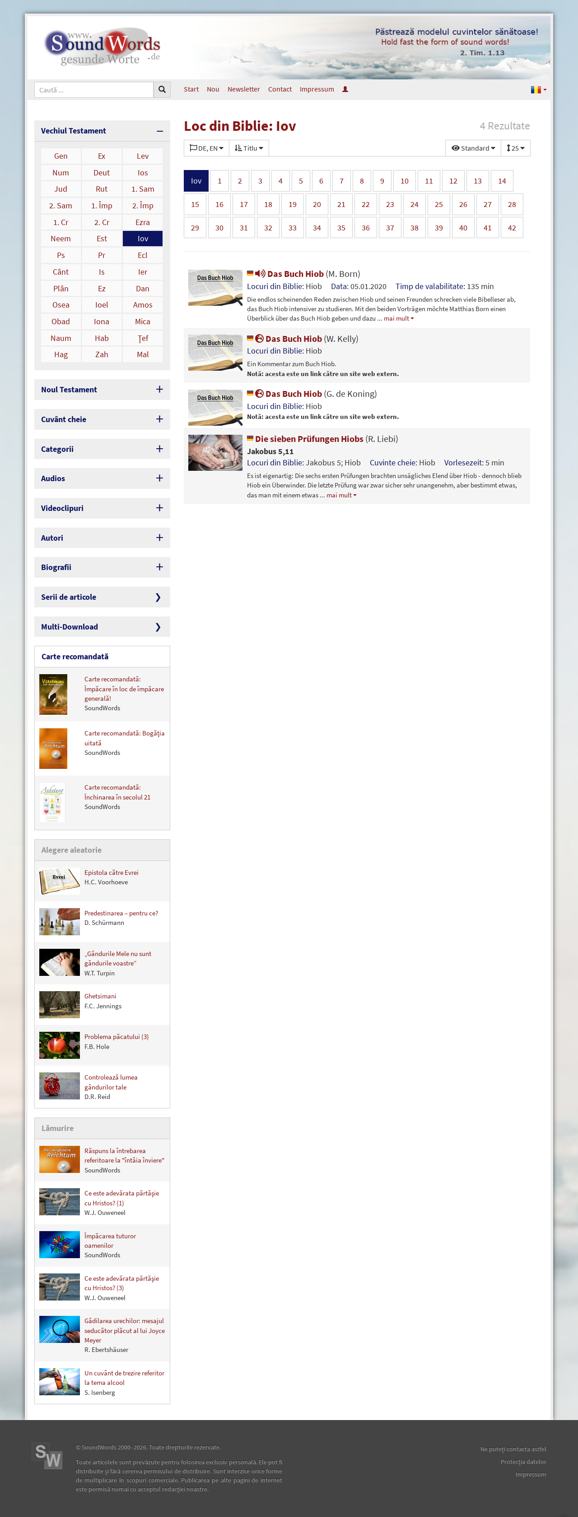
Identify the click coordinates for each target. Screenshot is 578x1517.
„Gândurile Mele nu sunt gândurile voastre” (95, 963)
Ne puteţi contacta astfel (513, 1449)
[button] (538, 89)
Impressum (317, 88)
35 (341, 227)
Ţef (143, 338)
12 (453, 180)
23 (390, 204)
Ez (102, 288)
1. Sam (142, 189)
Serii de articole (68, 597)
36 (366, 227)
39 (439, 227)
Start (191, 88)
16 (219, 204)
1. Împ (101, 205)
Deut (101, 172)
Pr (101, 255)
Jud (60, 189)
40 (463, 227)
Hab (102, 338)
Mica (142, 321)
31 (244, 227)
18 (268, 204)
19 (293, 204)
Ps (61, 255)
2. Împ (143, 205)
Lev (143, 156)
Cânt (61, 272)
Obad (60, 321)
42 (512, 227)
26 (463, 204)
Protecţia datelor (523, 1461)
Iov (143, 238)
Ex (101, 156)
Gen (61, 156)
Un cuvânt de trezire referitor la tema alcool (101, 1382)
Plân (61, 288)
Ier (142, 272)
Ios (143, 172)
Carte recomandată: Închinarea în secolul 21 (94, 802)
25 (439, 204)
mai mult (396, 318)
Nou (213, 88)
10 (405, 180)
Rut (101, 189)
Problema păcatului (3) (94, 1045)
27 (488, 204)
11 (429, 180)
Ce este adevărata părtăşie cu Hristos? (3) (99, 1287)
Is (102, 272)
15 (195, 204)
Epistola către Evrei (89, 881)
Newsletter (244, 88)
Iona (101, 321)
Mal (143, 354)
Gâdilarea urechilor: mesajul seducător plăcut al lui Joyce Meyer (102, 1335)
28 (512, 204)
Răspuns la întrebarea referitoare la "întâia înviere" (101, 1160)
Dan (142, 288)
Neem (61, 238)
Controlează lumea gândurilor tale (88, 1086)
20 (317, 204)
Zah (101, 354)
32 (268, 227)
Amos (143, 304)
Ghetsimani (80, 1004)
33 (293, 227)
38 (414, 227)
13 (478, 180)
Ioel (101, 304)
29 (195, 227)
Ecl (143, 255)
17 (244, 204)
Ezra (142, 222)
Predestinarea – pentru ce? (98, 921)
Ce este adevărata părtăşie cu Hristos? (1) (99, 1202)
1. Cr (60, 222)
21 (341, 204)
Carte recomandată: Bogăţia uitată (102, 748)
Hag (61, 354)
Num (60, 172)
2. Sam (60, 205)
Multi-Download (69, 626)
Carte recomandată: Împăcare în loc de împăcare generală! (101, 694)
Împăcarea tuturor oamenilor (87, 1245)
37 (390, 227)
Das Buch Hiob (303, 273)
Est (102, 238)
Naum (61, 338)
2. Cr (101, 222)
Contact (280, 88)
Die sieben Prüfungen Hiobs (322, 438)
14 (502, 180)
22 (366, 204)
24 (414, 204)
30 (219, 227)
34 (317, 227)
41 (488, 227)
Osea (61, 304)
